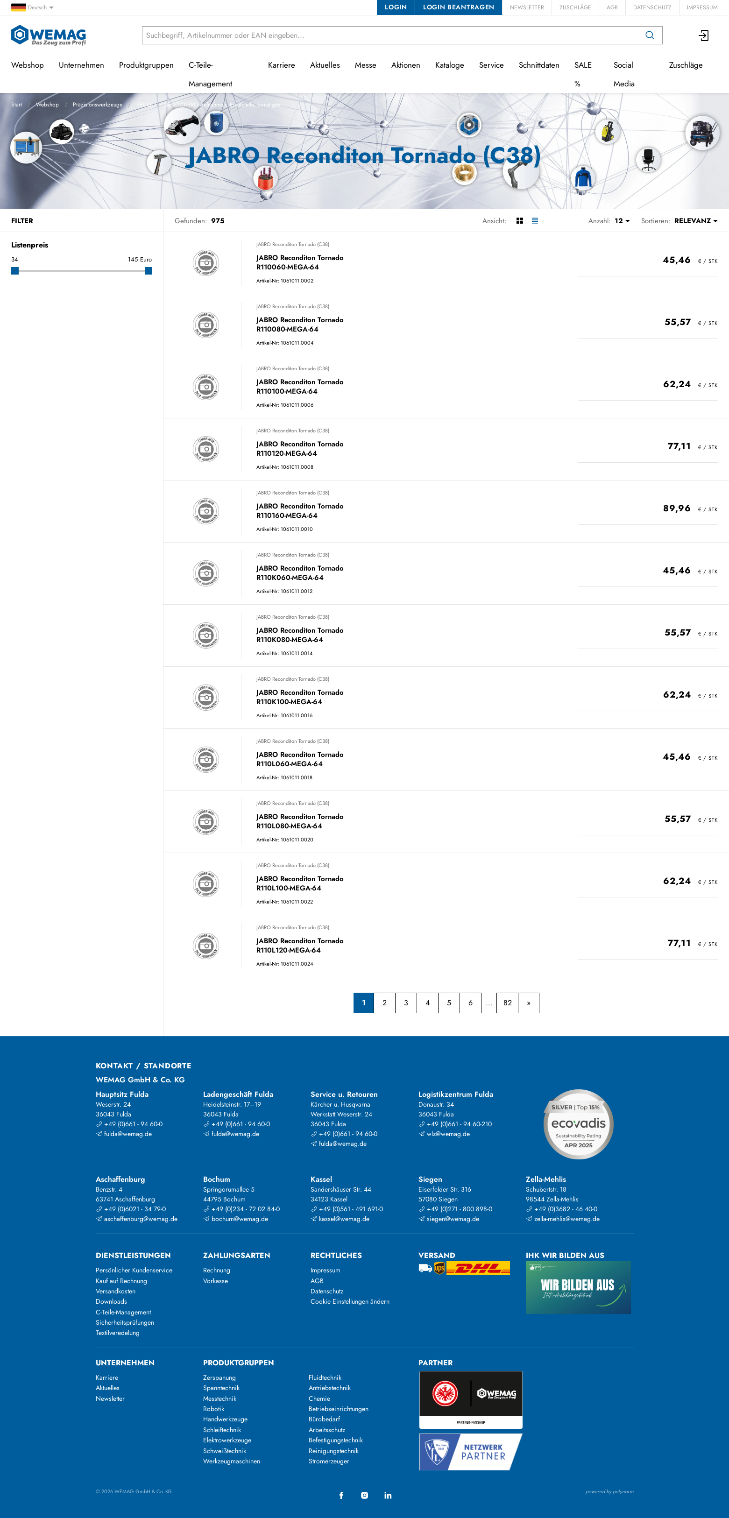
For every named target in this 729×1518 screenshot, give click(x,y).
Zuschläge (575, 7)
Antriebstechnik (330, 1387)
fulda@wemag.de (124, 1133)
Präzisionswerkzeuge (97, 104)
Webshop (47, 104)
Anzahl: (599, 221)
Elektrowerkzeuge (227, 1440)
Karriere (281, 65)
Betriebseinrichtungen (338, 1408)
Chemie (319, 1398)
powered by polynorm (610, 1491)
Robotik (213, 1408)
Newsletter (527, 7)
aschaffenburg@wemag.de (136, 1218)
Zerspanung (219, 1377)
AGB (612, 7)
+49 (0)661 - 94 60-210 (455, 1124)
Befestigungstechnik (336, 1440)
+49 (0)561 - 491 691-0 (347, 1209)
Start (16, 104)
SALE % (583, 74)
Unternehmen (81, 65)
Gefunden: (191, 221)
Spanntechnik (221, 1387)
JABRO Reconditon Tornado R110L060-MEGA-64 (300, 759)
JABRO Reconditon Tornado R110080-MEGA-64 (300, 325)
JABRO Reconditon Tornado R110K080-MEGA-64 (300, 635)
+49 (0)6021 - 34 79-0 (131, 1209)
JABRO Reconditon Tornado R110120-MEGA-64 (300, 449)
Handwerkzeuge (225, 1419)
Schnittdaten (539, 65)
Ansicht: (494, 221)
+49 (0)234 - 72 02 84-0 (241, 1209)
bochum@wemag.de (235, 1218)
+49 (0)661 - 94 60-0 (129, 1124)
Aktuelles (325, 65)
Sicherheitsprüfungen (125, 1322)
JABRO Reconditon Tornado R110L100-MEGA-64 (300, 884)
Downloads (111, 1301)
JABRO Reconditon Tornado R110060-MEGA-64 (300, 263)
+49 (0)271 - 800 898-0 (455, 1209)
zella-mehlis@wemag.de (563, 1218)
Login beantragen (459, 7)
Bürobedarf (324, 1419)
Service (491, 65)
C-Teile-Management (210, 74)
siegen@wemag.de (448, 1218)
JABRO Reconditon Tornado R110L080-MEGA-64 (300, 821)
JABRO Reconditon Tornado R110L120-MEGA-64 (300, 946)
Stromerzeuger (329, 1461)
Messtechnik (219, 1398)
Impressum (702, 7)
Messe (365, 65)
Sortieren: (656, 221)
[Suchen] (650, 35)
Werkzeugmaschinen (231, 1461)
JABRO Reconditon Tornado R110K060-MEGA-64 (300, 573)
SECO (143, 104)
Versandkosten (115, 1291)
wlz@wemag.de (444, 1133)
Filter (22, 221)
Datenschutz (652, 7)
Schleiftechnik (222, 1429)
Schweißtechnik (224, 1450)
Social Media (624, 74)
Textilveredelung (118, 1332)
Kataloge (449, 65)
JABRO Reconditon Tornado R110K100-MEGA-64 (300, 697)
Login (396, 7)
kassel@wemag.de (340, 1218)
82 (507, 1002)
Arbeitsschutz (327, 1429)
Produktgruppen (146, 65)
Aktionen (405, 65)
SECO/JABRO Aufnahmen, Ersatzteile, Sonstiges (222, 104)
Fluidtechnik (325, 1377)
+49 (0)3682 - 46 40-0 (561, 1209)
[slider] (15, 271)
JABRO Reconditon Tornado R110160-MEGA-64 (300, 511)
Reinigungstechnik (334, 1450)
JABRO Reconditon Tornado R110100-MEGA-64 (300, 387)
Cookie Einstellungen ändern (350, 1301)
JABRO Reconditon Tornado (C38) (292, 244)
